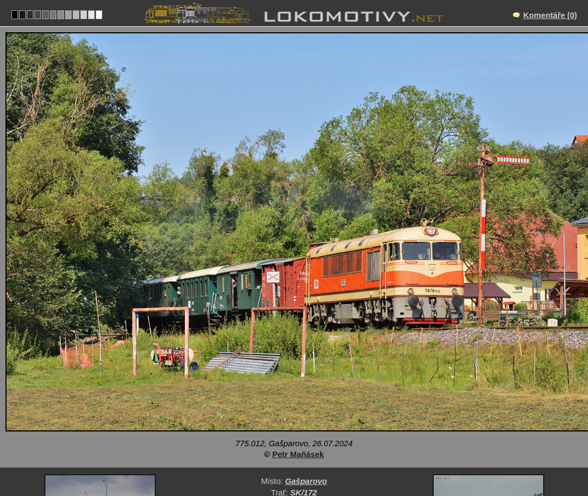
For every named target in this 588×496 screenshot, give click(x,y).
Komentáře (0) (550, 15)
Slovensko (288, 444)
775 (328, 444)
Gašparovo (306, 399)
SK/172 (303, 410)
